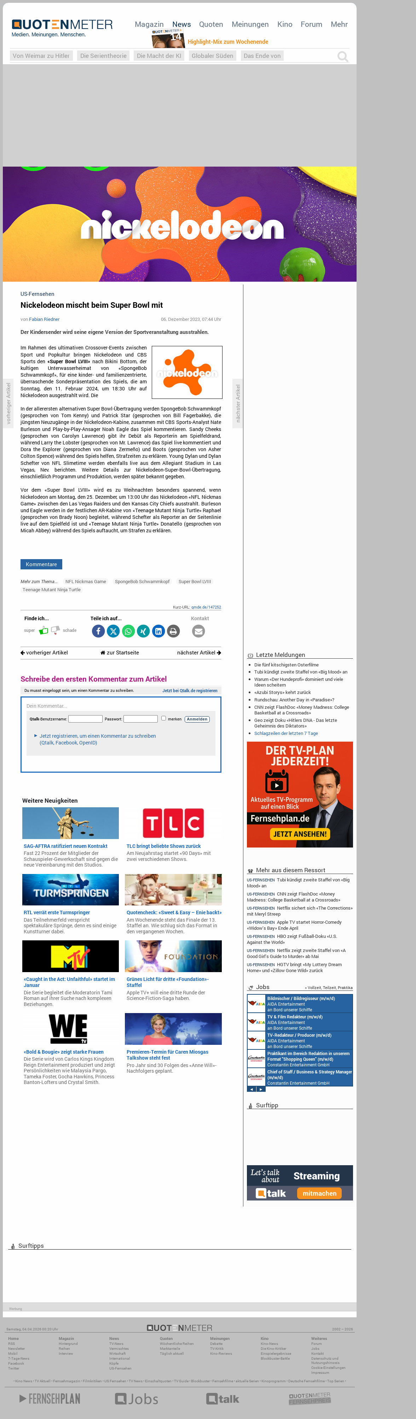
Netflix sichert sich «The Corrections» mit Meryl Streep (300, 911)
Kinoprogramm (273, 1381)
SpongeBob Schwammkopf (142, 581)
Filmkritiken (92, 1381)
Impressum (320, 1372)
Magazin (149, 24)
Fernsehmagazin (66, 1381)
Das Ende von (262, 56)
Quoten (211, 24)
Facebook (16, 1363)
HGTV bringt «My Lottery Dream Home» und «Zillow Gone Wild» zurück (294, 967)
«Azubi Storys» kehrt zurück (282, 692)
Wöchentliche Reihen (177, 1343)
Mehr (339, 24)
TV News (136, 1381)
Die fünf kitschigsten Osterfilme (286, 664)
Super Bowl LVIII (195, 581)
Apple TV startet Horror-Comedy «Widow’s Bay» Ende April (294, 925)
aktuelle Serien (247, 1381)
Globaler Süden (212, 56)
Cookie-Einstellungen (328, 1367)
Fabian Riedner (44, 319)
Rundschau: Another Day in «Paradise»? (294, 699)
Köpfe (114, 1363)
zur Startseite (119, 652)
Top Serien (335, 1381)
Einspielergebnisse (276, 1353)
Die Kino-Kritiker (273, 1348)
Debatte (216, 1343)
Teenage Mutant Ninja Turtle (52, 589)
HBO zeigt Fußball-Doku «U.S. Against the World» (292, 939)
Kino (285, 24)
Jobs (315, 1348)
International (119, 1358)
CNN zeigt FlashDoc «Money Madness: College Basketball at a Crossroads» (301, 710)
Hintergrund (68, 1343)
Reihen (64, 1348)
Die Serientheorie (103, 56)
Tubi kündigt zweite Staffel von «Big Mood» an (300, 672)
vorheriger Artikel (44, 652)
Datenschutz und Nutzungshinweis (325, 1360)
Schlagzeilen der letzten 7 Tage (286, 733)
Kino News (23, 1381)
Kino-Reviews (221, 1353)
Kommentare (41, 564)
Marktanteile (170, 1348)
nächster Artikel (199, 652)
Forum (311, 24)
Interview (66, 1353)
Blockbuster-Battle (275, 1358)
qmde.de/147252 (206, 607)
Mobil (13, 1353)
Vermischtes (119, 1348)
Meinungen (250, 24)
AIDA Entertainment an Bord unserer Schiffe (291, 1003)
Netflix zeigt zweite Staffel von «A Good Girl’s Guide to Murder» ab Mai (296, 953)
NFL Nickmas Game (85, 581)
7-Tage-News (18, 1358)
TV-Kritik (217, 1348)
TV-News (116, 1343)
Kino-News (269, 1343)
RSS (11, 1343)
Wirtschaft (117, 1353)
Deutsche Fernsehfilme (306, 1381)
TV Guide (181, 1381)
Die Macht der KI (159, 56)
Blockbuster (200, 1381)
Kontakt (317, 1353)
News (181, 24)
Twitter (13, 1368)
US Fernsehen (115, 1381)
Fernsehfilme (222, 1381)
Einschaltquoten (158, 1381)
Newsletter (16, 1348)
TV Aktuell (43, 1381)
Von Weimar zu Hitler (41, 56)
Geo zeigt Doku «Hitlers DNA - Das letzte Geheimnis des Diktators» (295, 723)
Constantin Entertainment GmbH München (298, 1058)
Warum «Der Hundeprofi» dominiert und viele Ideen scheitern (298, 682)
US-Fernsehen (120, 1368)
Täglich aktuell (172, 1353)
